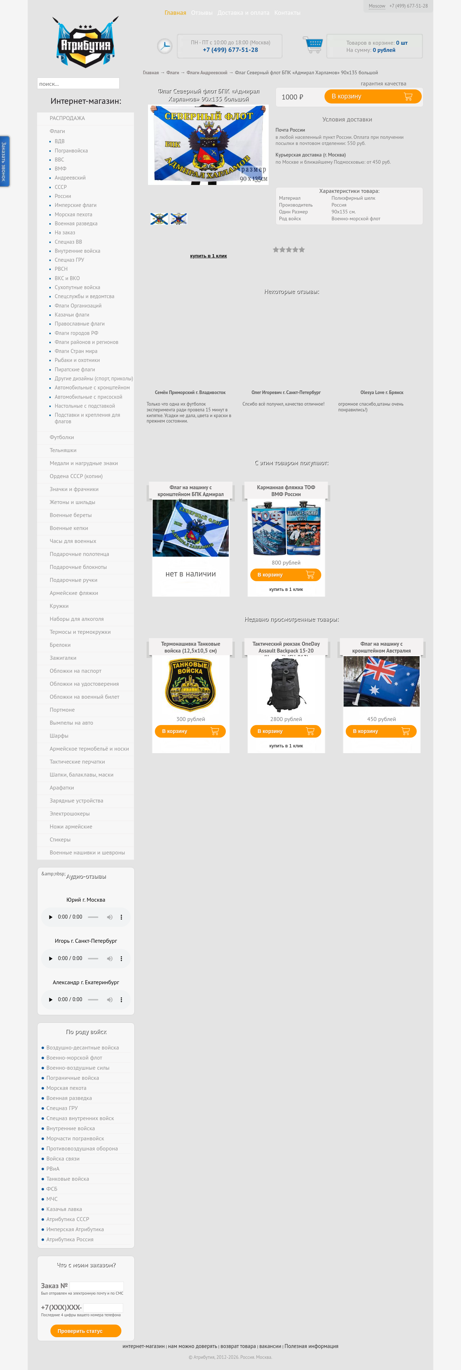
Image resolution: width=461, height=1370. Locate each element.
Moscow (377, 6)
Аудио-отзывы (86, 876)
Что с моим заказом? (85, 1264)
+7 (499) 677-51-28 (408, 6)
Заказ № (82, 1285)
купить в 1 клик (208, 255)
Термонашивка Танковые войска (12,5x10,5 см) (190, 647)
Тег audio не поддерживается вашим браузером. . (86, 917)
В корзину (270, 575)
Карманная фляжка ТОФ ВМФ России (286, 490)
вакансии (270, 1346)
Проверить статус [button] (80, 1331)
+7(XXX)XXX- (82, 1307)
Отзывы (202, 12)
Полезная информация (312, 1346)
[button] (126, 83)
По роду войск (86, 1031)
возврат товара (238, 1346)
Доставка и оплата (244, 12)
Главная (175, 12)
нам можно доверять (192, 1346)
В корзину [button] (346, 96)
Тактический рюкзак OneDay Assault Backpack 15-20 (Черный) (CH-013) (286, 650)
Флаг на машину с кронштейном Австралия (381, 647)
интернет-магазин (143, 1346)
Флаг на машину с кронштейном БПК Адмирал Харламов (191, 494)
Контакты (287, 12)
